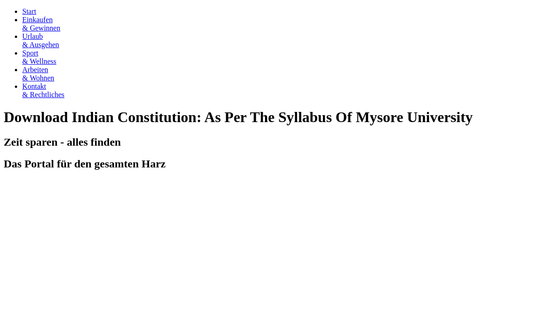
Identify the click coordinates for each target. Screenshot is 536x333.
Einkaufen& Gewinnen (41, 24)
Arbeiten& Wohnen (38, 74)
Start (29, 11)
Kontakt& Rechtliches (43, 90)
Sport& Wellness (39, 57)
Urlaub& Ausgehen (40, 40)
